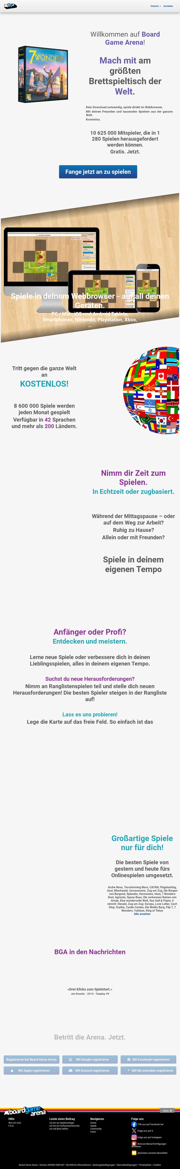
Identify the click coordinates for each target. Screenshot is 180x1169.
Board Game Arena (28, 1165)
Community (96, 1128)
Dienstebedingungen (127, 1165)
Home (93, 1122)
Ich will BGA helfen (58, 1128)
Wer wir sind (14, 1122)
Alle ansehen (142, 914)
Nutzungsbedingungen (104, 1165)
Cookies (157, 1165)
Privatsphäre (145, 1165)
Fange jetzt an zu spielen (98, 171)
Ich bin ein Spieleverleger (61, 1122)
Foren (93, 1131)
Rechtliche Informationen (78, 1165)
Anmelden (168, 6)
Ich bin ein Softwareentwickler (64, 1125)
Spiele (93, 1125)
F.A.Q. (11, 1125)
